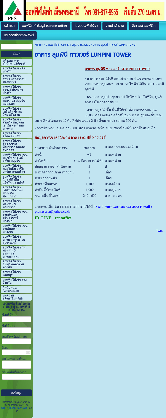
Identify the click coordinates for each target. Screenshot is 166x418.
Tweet (160, 230)
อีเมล (5, 347)
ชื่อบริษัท (7, 314)
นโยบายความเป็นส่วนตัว (14, 408)
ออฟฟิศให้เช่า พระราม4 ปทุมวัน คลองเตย (68, 45)
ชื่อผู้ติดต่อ (8, 325)
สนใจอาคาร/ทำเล (14, 358)
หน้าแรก (39, 45)
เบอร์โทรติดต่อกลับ (14, 336)
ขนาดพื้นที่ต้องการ (14, 372)
